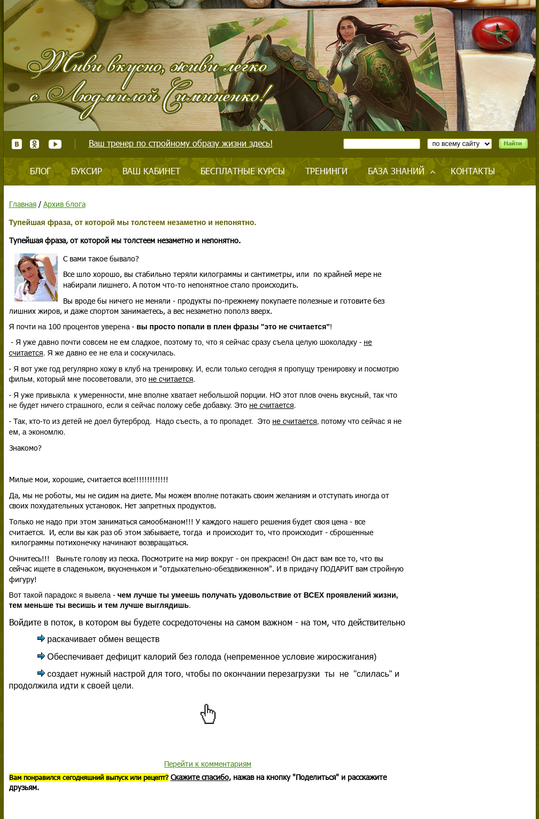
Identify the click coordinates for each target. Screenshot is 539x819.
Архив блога (64, 204)
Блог (40, 170)
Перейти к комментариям (207, 764)
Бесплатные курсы (243, 170)
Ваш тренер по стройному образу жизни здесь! (181, 143)
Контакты (473, 170)
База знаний (396, 170)
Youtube (54, 144)
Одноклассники (35, 144)
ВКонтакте (17, 144)
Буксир (86, 170)
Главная (22, 204)
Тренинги (326, 170)
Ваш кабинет (151, 170)
